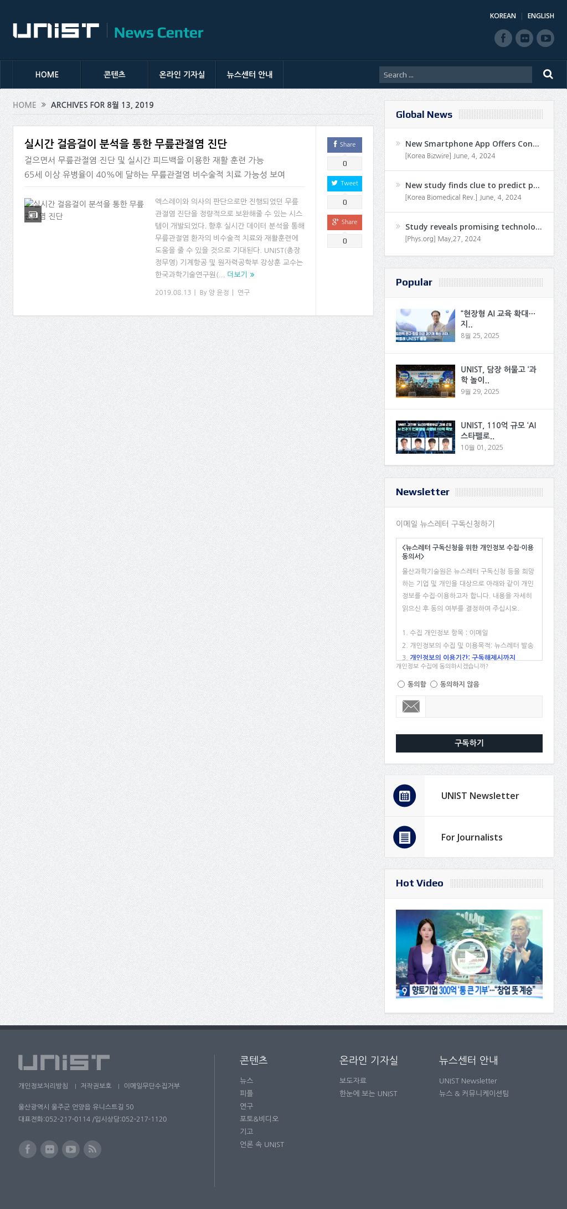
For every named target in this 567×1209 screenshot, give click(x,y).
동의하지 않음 (460, 684)
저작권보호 (97, 1086)
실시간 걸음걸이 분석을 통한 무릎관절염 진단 (125, 144)
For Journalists (472, 837)
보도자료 (353, 1081)
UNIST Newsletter (480, 796)
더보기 (237, 274)
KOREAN (503, 15)
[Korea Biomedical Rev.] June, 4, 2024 (463, 197)
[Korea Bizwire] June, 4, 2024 (450, 156)
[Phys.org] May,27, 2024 (443, 239)
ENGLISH (541, 15)
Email (411, 706)
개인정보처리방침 (43, 1086)
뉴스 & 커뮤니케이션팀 (474, 1093)
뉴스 (246, 1081)
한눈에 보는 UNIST (368, 1093)
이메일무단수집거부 (155, 1086)
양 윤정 (219, 292)
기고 (246, 1131)
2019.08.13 (173, 292)
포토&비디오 (259, 1119)
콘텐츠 (114, 75)
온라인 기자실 (182, 75)
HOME (47, 75)
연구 (244, 292)
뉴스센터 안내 (250, 75)
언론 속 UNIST (262, 1144)
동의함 (417, 684)
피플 (246, 1093)
